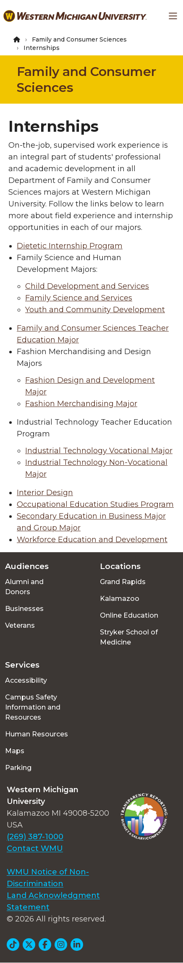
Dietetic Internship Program (70, 246)
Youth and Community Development (95, 309)
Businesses (24, 609)
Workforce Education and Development (92, 539)
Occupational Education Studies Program (95, 504)
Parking (18, 768)
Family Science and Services (78, 298)
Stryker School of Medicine (129, 637)
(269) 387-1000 (35, 836)
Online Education (129, 615)
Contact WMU (35, 848)
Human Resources (36, 734)
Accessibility (26, 680)
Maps (14, 751)
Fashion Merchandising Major (81, 403)
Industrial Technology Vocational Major (99, 450)
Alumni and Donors (24, 587)
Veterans (20, 625)
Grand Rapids (123, 582)
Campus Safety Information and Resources (32, 707)
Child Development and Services (87, 286)
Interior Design (45, 492)
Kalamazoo (119, 599)
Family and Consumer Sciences (79, 39)
